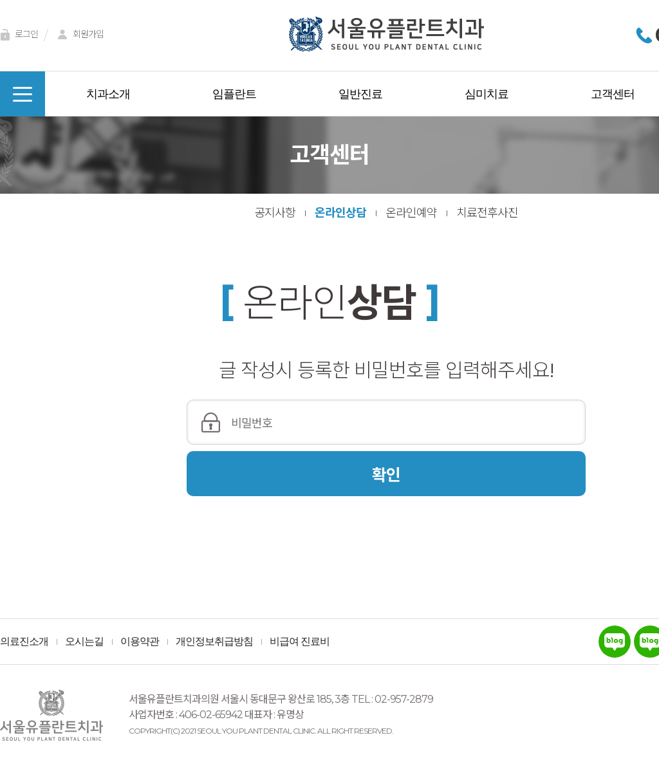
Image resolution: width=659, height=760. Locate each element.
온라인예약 (411, 213)
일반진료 (360, 94)
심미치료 (486, 94)
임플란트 (234, 94)
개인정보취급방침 (214, 641)
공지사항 (274, 213)
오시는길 (84, 641)
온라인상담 (340, 213)
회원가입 (78, 35)
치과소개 (108, 94)
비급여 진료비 (300, 641)
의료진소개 (24, 641)
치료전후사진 (487, 213)
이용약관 (139, 641)
